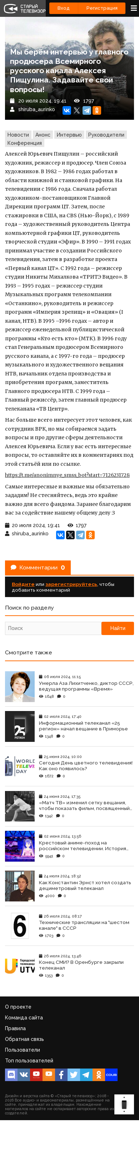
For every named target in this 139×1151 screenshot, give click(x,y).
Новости (18, 135)
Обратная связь (24, 1039)
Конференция (25, 143)
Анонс (42, 135)
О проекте (18, 1007)
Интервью (69, 135)
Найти (117, 628)
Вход (64, 8)
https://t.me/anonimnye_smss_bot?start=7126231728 (67, 475)
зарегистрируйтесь (71, 584)
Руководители (106, 135)
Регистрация (102, 8)
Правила (15, 1028)
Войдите (23, 584)
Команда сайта (24, 1017)
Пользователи (22, 1050)
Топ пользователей (29, 1061)
